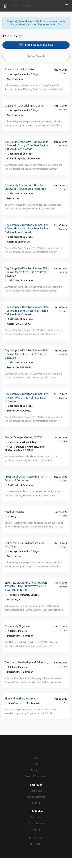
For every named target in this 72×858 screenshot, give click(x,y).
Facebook (38, 838)
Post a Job (36, 790)
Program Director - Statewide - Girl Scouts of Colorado (25, 478)
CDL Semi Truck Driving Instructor (24, 105)
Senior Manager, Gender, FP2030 (23, 437)
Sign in (36, 802)
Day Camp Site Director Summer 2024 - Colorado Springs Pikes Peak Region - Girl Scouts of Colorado (27, 145)
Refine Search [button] (36, 56)
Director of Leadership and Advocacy (26, 662)
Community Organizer (17, 626)
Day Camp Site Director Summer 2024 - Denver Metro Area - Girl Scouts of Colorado (26, 272)
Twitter (38, 843)
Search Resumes (36, 796)
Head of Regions (14, 511)
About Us (36, 770)
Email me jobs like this (39, 45)
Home (36, 758)
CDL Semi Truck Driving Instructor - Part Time (25, 545)
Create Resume (36, 823)
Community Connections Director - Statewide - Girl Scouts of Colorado (25, 187)
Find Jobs (36, 817)
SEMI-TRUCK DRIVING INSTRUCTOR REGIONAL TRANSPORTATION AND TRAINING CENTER (26, 586)
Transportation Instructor (20, 69)
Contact (36, 764)
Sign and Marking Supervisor (21, 698)
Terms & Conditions (36, 776)
